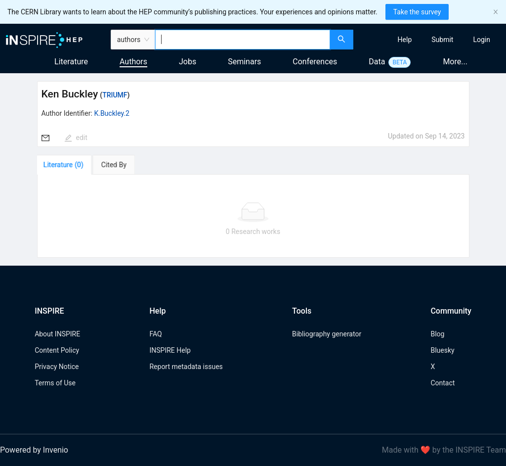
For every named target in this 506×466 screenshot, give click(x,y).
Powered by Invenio (34, 450)
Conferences (315, 61)
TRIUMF (114, 95)
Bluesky (442, 350)
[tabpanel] (253, 216)
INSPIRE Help (169, 350)
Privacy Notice (57, 367)
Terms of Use (55, 383)
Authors (133, 61)
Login (481, 40)
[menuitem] (405, 39)
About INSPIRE (57, 334)
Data (377, 61)
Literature (71, 61)
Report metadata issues (185, 367)
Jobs (187, 61)
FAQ (155, 334)
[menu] (431, 39)
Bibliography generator (326, 334)
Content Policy (57, 350)
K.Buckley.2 (111, 113)
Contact (442, 383)
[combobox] (242, 39)
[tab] (65, 164)
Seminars (244, 61)
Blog (437, 334)
